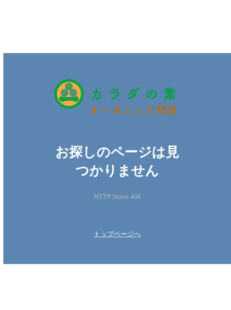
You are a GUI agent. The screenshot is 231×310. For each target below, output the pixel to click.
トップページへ (117, 234)
